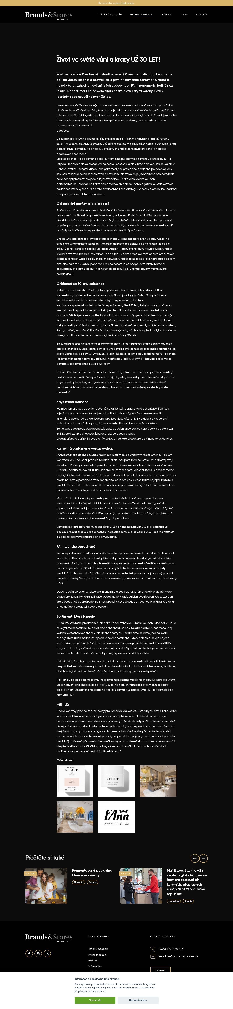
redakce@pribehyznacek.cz (178, 956)
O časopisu (95, 966)
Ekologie (78, 882)
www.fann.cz (65, 759)
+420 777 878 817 (170, 949)
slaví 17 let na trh (124, 3)
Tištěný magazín (110, 14)
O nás (184, 14)
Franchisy (174, 901)
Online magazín (141, 14)
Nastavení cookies (138, 1000)
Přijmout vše (95, 1000)
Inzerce (166, 14)
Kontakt (202, 14)
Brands (92, 882)
